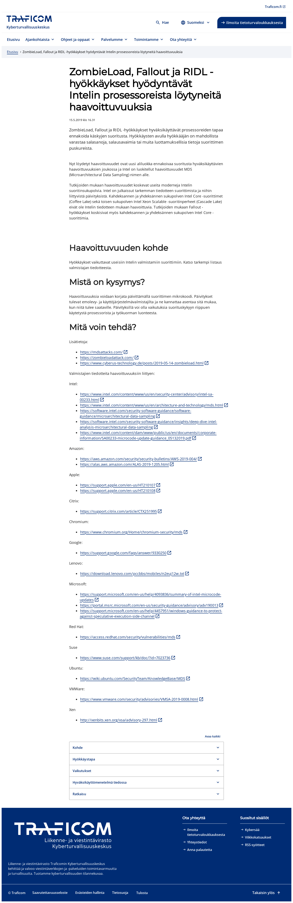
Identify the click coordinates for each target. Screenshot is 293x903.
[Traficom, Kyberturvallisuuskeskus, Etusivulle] (31, 22)
